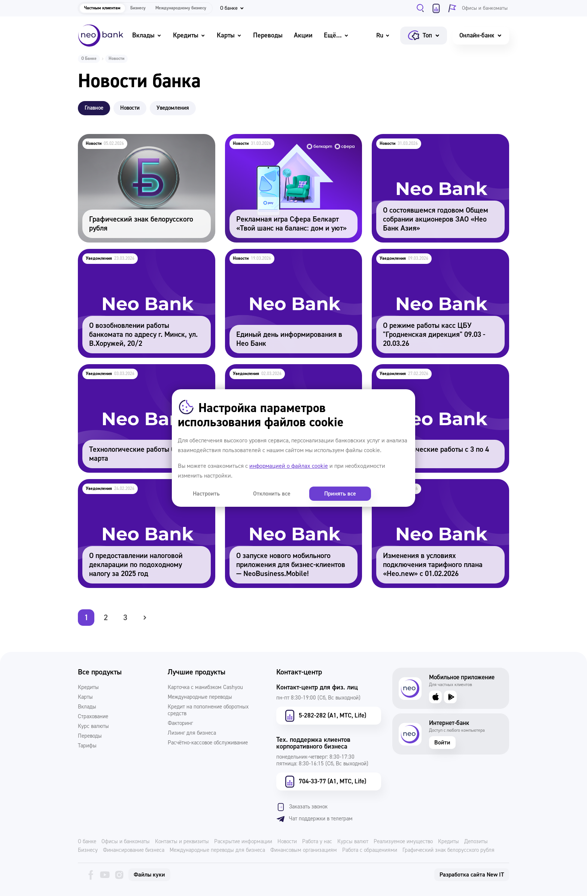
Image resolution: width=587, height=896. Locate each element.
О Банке (89, 58)
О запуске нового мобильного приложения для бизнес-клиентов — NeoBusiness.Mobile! (292, 489)
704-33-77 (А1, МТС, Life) (324, 781)
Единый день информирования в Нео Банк (287, 254)
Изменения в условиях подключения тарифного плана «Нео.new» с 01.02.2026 (431, 489)
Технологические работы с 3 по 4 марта (429, 369)
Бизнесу (138, 8)
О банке (87, 841)
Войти (442, 742)
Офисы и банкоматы (125, 841)
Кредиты (189, 35)
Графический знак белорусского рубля (133, 139)
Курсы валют (352, 841)
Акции (303, 35)
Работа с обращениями (369, 850)
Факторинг (180, 723)
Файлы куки (149, 874)
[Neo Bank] (101, 35)
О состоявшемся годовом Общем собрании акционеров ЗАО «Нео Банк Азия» (433, 144)
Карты (229, 35)
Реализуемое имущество (403, 841)
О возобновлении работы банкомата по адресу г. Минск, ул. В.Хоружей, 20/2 (145, 259)
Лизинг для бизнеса (192, 733)
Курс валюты (93, 726)
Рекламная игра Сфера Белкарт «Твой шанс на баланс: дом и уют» (292, 144)
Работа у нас (317, 841)
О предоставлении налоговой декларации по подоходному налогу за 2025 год (143, 489)
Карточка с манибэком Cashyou (205, 687)
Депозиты (476, 841)
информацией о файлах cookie (288, 466)
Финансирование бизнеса (133, 850)
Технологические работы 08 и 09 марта (134, 369)
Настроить (198, 493)
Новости (287, 841)
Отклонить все (247, 493)
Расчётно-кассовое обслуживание (208, 743)
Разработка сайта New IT (472, 874)
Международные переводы (200, 697)
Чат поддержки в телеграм (314, 818)
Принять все (299, 493)
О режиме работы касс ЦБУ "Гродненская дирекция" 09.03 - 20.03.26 (432, 259)
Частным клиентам (102, 8)
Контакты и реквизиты (182, 841)
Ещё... (336, 35)
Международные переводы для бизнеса (217, 850)
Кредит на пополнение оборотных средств (208, 710)
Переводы (268, 35)
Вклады (147, 35)
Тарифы (87, 746)
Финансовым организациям (303, 850)
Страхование (93, 716)
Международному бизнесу (180, 8)
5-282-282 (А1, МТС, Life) (324, 715)
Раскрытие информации (243, 841)
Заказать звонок (302, 806)
